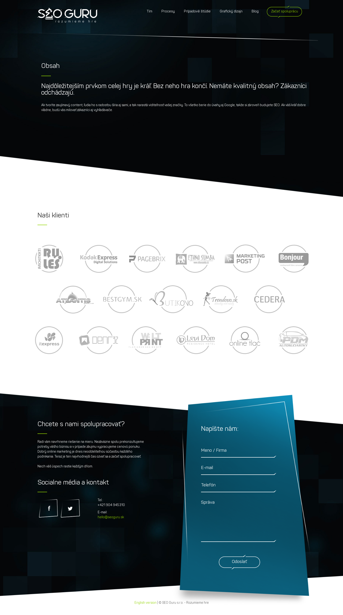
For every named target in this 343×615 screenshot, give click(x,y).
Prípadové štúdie (197, 11)
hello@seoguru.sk (111, 517)
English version (145, 603)
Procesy (168, 11)
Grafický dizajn (231, 11)
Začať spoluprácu (284, 11)
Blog (255, 11)
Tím (149, 11)
